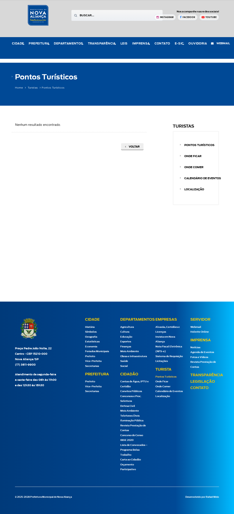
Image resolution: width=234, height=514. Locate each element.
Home (19, 87)
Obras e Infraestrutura (133, 356)
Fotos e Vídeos (199, 357)
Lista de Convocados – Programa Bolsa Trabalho (133, 450)
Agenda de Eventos (202, 352)
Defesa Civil (127, 406)
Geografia (91, 337)
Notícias (195, 347)
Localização (194, 189)
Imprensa (141, 43)
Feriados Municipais (97, 351)
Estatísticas (92, 341)
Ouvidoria (197, 43)
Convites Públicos (131, 391)
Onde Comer (193, 167)
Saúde (124, 361)
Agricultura (127, 327)
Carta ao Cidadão (130, 459)
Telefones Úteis (130, 416)
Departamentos (68, 43)
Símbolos (91, 332)
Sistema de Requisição (169, 356)
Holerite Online (199, 332)
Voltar (132, 146)
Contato (162, 43)
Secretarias (92, 366)
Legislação (202, 381)
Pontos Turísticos (199, 145)
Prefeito (90, 356)
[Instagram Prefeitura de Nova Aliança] (165, 17)
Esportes (125, 341)
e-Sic (179, 43)
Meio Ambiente (129, 351)
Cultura (124, 332)
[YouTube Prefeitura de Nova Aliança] (209, 17)
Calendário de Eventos (202, 178)
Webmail (195, 327)
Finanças (125, 346)
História (90, 327)
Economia (91, 346)
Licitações (161, 361)
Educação (126, 337)
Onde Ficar (192, 156)
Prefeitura (39, 43)
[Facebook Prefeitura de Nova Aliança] (188, 17)
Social (124, 366)
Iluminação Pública (131, 420)
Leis (124, 43)
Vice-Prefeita (93, 361)
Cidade (18, 43)
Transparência (102, 43)
